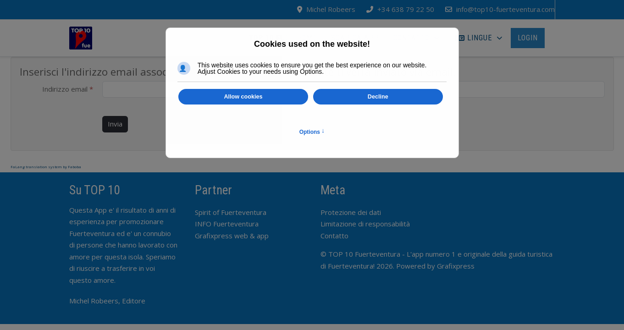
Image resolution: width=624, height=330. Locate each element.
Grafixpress (456, 265)
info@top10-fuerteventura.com (505, 9)
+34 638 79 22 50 (405, 9)
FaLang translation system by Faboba (46, 166)
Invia (115, 123)
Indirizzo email (67, 89)
